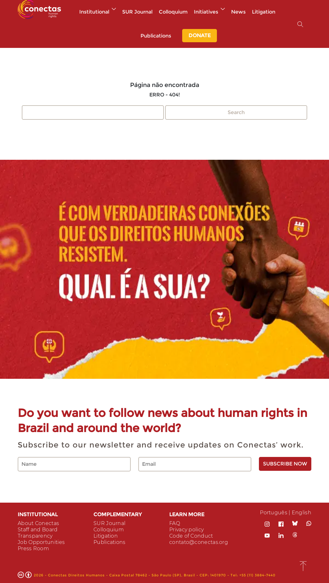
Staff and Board (38, 530)
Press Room (33, 548)
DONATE (199, 35)
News (238, 12)
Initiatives (209, 12)
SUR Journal (137, 12)
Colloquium (173, 12)
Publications (156, 36)
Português (273, 513)
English (301, 513)
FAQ (174, 523)
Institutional (97, 12)
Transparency (35, 536)
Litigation (263, 12)
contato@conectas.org (198, 542)
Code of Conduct (191, 536)
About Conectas (38, 523)
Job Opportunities (41, 542)
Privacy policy (186, 530)
